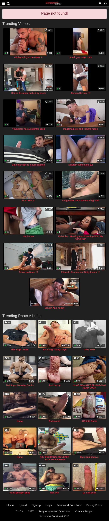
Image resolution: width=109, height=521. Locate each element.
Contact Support (84, 511)
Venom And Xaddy (54, 308)
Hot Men (54, 492)
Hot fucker (28, 236)
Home (10, 505)
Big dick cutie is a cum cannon (28, 164)
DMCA (19, 511)
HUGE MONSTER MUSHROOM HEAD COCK (89, 386)
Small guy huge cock (80, 57)
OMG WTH (89, 349)
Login (49, 505)
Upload (23, 505)
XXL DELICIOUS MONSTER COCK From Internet (54, 458)
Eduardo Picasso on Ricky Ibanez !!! (80, 272)
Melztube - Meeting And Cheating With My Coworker (80, 237)
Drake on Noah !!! (28, 272)
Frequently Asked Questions (54, 511)
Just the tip (54, 385)
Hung (20, 421)
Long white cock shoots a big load (80, 200)
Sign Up (36, 505)
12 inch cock (89, 492)
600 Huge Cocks (19, 349)
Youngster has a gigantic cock (28, 129)
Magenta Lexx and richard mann (80, 129)
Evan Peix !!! (28, 200)
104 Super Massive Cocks (20, 385)
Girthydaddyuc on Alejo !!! (28, 57)
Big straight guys (89, 457)
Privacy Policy (94, 505)
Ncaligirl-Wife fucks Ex (80, 164)
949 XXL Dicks (89, 421)
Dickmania (54, 421)
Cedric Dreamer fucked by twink (28, 93)
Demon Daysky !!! (80, 93)
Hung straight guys (19, 492)
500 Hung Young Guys (54, 349)
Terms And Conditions (69, 505)
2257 (31, 511)
